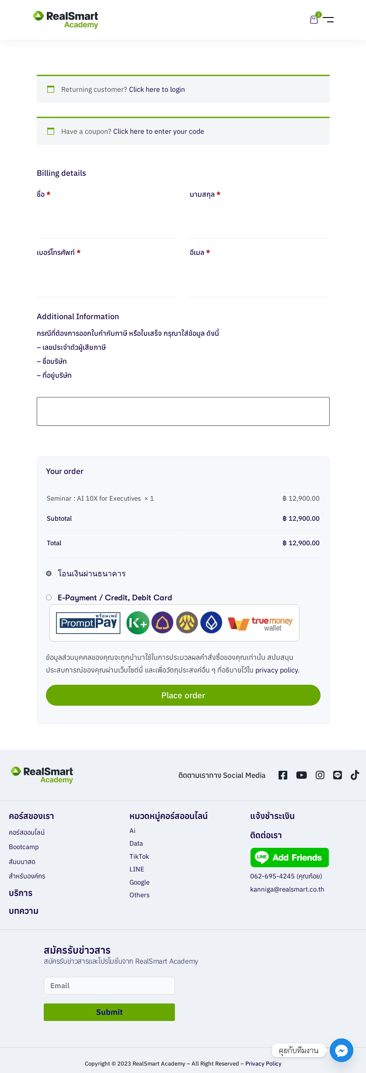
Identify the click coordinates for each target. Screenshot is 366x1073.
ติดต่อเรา (266, 834)
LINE (136, 869)
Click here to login (157, 89)
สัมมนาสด (22, 861)
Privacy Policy (263, 1063)
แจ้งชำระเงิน (272, 815)
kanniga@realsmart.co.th (287, 889)
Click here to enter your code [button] (158, 131)
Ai (132, 830)
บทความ (23, 910)
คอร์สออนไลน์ (27, 832)
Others (139, 895)
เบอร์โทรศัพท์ (59, 252)
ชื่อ (44, 194)
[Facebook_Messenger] (341, 1050)
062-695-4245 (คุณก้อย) (286, 876)
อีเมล (200, 252)
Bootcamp (24, 847)
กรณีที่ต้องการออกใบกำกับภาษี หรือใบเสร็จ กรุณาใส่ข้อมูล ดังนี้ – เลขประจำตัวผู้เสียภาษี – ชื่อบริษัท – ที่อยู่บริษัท (128, 354)
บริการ (20, 892)
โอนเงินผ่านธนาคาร (91, 573)
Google (139, 882)
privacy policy (276, 669)
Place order (183, 695)
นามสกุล (205, 194)
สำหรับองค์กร (27, 876)
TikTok (139, 856)
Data (136, 843)
